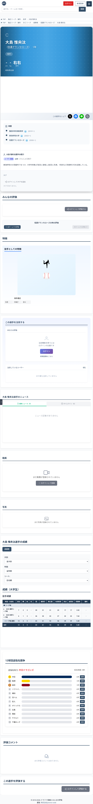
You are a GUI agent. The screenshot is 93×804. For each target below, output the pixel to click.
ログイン (68, 3)
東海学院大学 (14, 136)
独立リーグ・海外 (14, 19)
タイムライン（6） (68, 404)
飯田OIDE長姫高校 (16, 131)
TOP (3, 19)
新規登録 (80, 3)
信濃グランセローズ (48, 23)
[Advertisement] (46, 95)
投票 (82, 677)
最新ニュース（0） (24, 404)
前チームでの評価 (12, 227)
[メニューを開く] (1, 402)
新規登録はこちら (46, 356)
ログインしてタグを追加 (15, 182)
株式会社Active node (48, 803)
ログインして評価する (76, 209)
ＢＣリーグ (27, 23)
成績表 (6, 549)
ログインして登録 (46, 483)
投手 (24, 19)
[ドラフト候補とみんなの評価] (4, 3)
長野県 (35, 23)
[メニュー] (89, 4)
